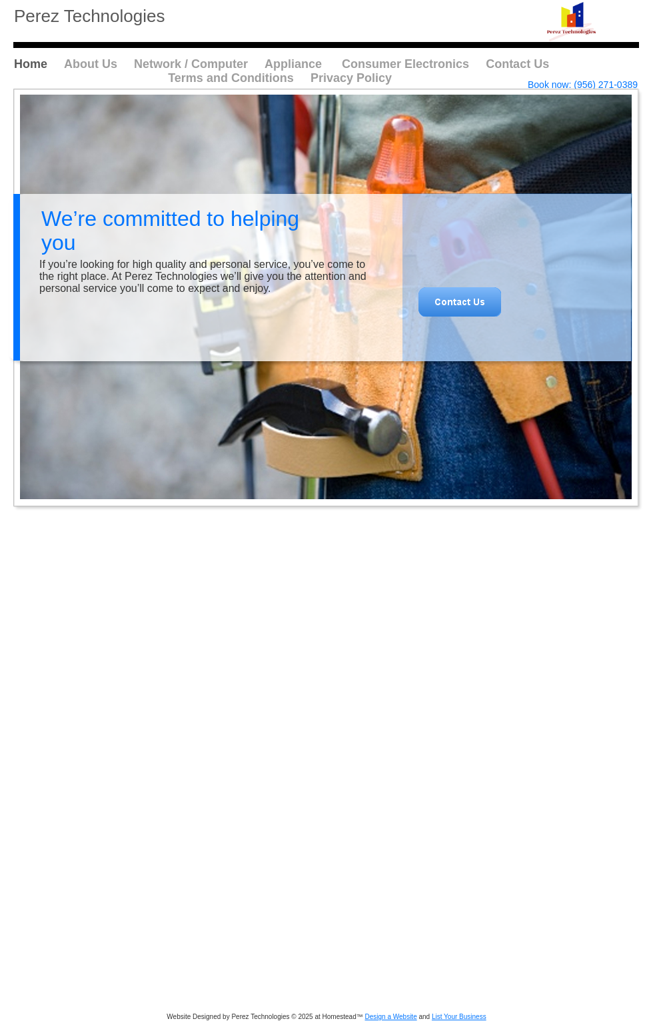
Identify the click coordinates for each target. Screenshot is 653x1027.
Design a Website (391, 1016)
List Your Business (459, 1016)
